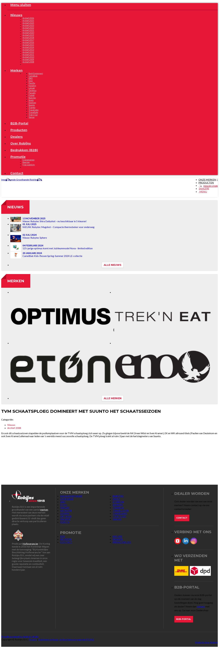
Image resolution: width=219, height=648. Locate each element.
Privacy (33, 639)
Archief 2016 (28, 42)
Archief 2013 (28, 50)
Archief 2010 (28, 57)
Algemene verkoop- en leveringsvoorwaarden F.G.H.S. (66, 639)
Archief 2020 (28, 32)
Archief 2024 (28, 23)
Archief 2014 (28, 47)
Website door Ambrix (206, 642)
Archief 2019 (28, 35)
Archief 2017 (28, 40)
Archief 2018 (28, 37)
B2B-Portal (183, 619)
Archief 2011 (28, 54)
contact (201, 606)
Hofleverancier (30, 543)
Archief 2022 (28, 28)
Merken (15, 281)
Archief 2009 (28, 59)
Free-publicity (29, 164)
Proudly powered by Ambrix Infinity (20, 636)
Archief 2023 (28, 25)
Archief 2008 (28, 62)
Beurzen (26, 162)
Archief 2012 (28, 52)
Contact (181, 518)
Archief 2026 (28, 18)
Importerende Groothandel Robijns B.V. (21, 179)
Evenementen (29, 160)
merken (44, 509)
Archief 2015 (28, 45)
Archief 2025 (28, 20)
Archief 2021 (28, 30)
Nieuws (15, 207)
